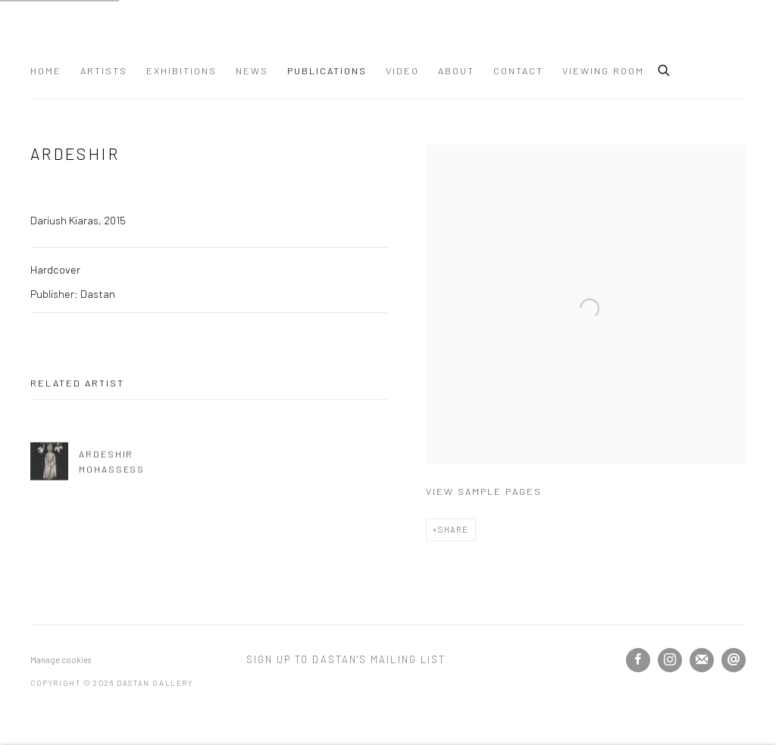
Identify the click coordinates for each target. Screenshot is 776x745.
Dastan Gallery (83, 36)
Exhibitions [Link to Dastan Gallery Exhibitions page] (181, 70)
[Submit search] (664, 68)
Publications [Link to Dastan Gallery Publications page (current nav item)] (327, 70)
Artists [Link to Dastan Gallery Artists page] (103, 70)
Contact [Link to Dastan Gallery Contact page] (518, 70)
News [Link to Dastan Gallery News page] (252, 70)
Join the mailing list (702, 660)
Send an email (733, 660)
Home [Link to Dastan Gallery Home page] (45, 70)
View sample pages (484, 491)
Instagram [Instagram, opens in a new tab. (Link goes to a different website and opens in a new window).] (670, 660)
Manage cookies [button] (60, 660)
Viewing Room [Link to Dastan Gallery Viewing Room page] (603, 70)
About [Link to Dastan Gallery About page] (456, 70)
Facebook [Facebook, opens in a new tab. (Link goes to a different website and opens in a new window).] (638, 660)
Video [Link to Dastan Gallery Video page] (402, 70)
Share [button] (453, 529)
